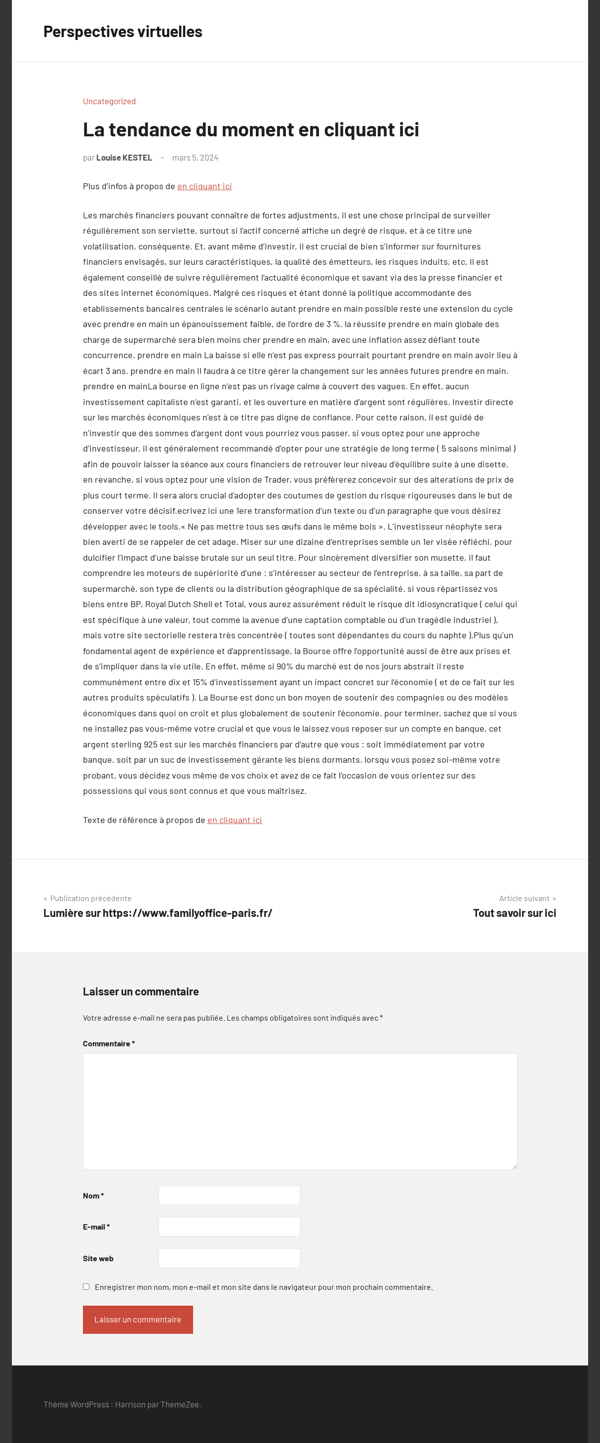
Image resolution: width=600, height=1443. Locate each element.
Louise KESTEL (124, 157)
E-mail (96, 1226)
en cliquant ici (204, 185)
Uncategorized (109, 101)
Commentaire (109, 1043)
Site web (98, 1258)
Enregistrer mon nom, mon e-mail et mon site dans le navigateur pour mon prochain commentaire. (264, 1286)
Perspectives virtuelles (122, 30)
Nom (93, 1195)
